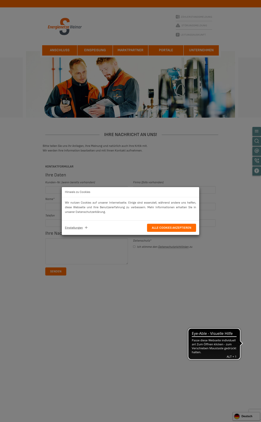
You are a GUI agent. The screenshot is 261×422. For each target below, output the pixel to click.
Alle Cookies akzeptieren (171, 228)
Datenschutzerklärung (90, 212)
